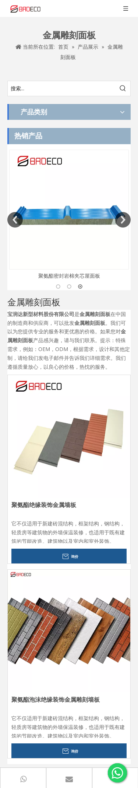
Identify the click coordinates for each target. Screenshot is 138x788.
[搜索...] (62, 88)
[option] (69, 215)
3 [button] (80, 286)
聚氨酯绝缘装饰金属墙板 (43, 505)
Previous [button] (15, 220)
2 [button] (69, 286)
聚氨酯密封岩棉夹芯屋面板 (69, 275)
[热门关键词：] (123, 88)
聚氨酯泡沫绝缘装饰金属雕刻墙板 (55, 700)
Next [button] (123, 220)
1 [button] (58, 286)
